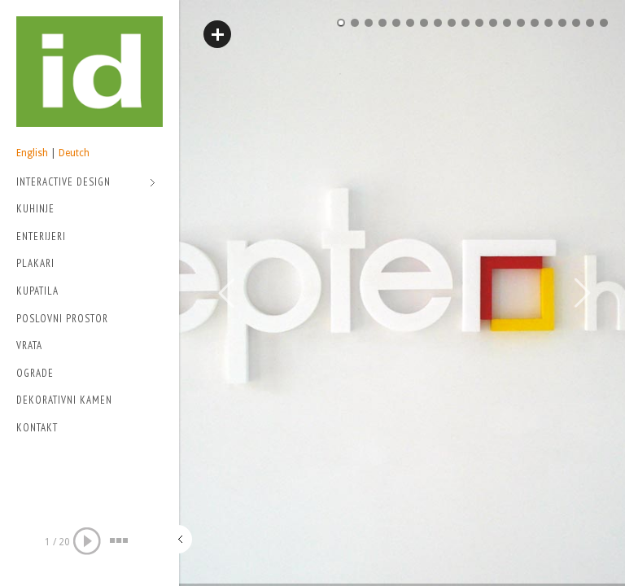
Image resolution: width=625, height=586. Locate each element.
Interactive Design (85, 183)
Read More (217, 34)
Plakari (35, 263)
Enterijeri (41, 236)
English (32, 153)
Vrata (29, 345)
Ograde (35, 373)
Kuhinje (35, 209)
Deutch (74, 153)
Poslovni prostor (62, 319)
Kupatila (37, 291)
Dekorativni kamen (64, 400)
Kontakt (37, 428)
